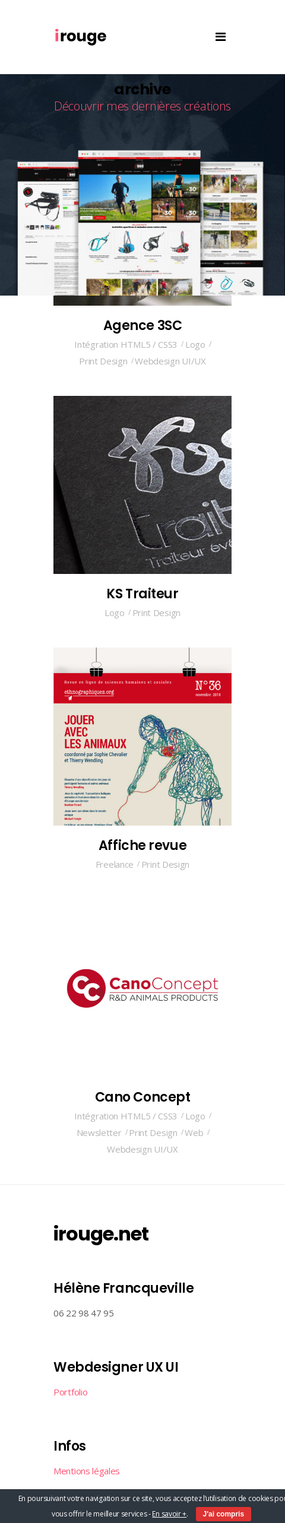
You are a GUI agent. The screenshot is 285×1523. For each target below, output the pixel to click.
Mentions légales (86, 1471)
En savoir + (169, 1514)
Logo (195, 344)
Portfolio (70, 1392)
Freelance (115, 864)
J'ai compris (224, 1514)
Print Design (103, 361)
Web (194, 1132)
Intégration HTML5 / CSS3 (126, 344)
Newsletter (99, 1132)
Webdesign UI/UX (170, 361)
